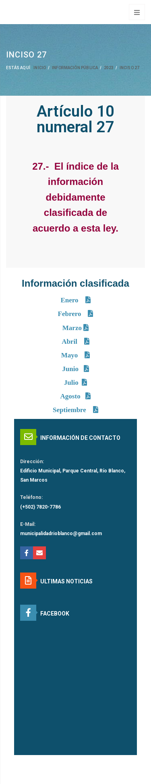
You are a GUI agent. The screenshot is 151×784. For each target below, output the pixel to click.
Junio (71, 369)
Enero (70, 300)
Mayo (70, 355)
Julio (71, 382)
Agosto (70, 396)
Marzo (72, 328)
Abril (70, 341)
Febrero (70, 314)
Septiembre (70, 410)
